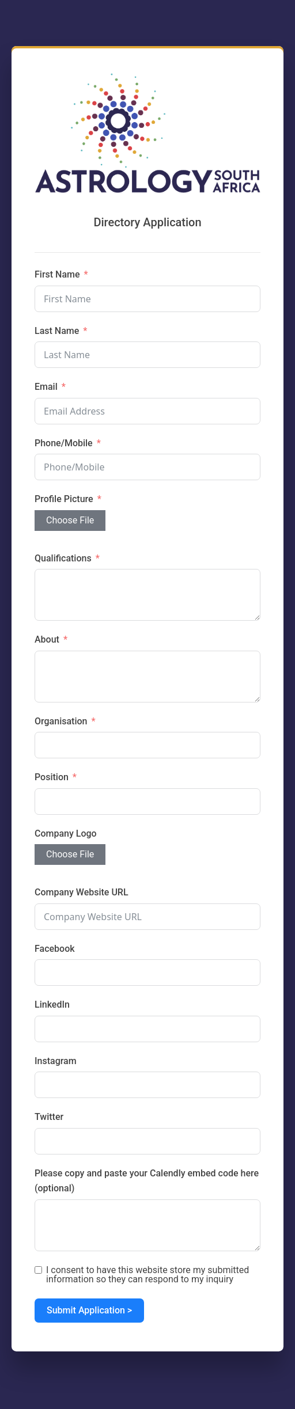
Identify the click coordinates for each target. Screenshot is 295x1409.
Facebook (55, 948)
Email (46, 386)
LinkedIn (52, 1004)
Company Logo (66, 833)
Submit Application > (89, 1310)
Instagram (56, 1060)
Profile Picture (64, 498)
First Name (57, 274)
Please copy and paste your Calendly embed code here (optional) (147, 1181)
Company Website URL (81, 892)
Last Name (57, 330)
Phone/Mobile (64, 443)
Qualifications (63, 558)
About (47, 639)
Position (52, 777)
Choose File (70, 520)
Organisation (61, 721)
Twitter (49, 1116)
